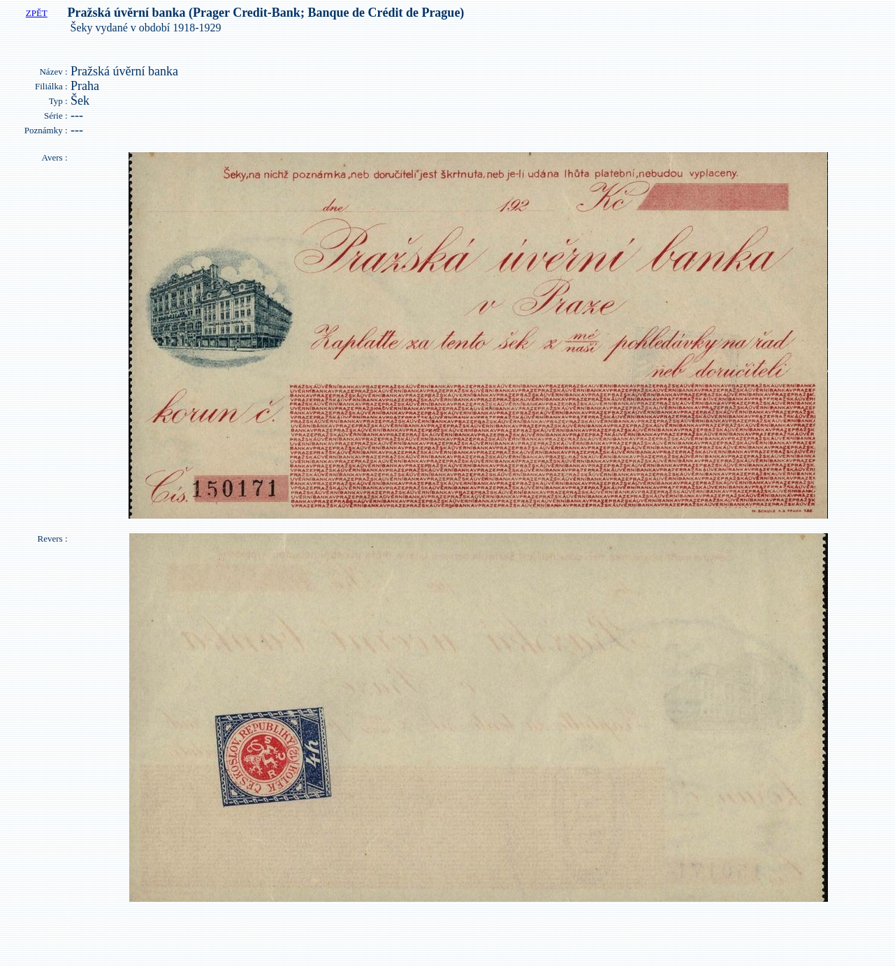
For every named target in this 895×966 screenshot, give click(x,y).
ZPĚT (37, 13)
